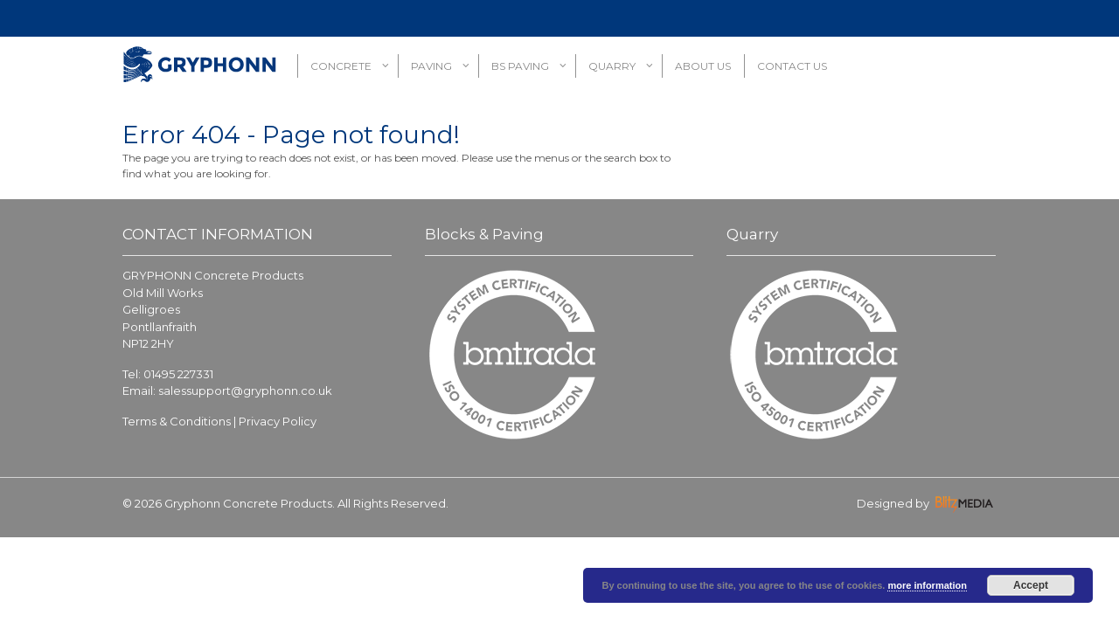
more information (926, 585)
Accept (1030, 585)
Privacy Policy (277, 421)
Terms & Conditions (176, 421)
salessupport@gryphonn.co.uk (245, 390)
